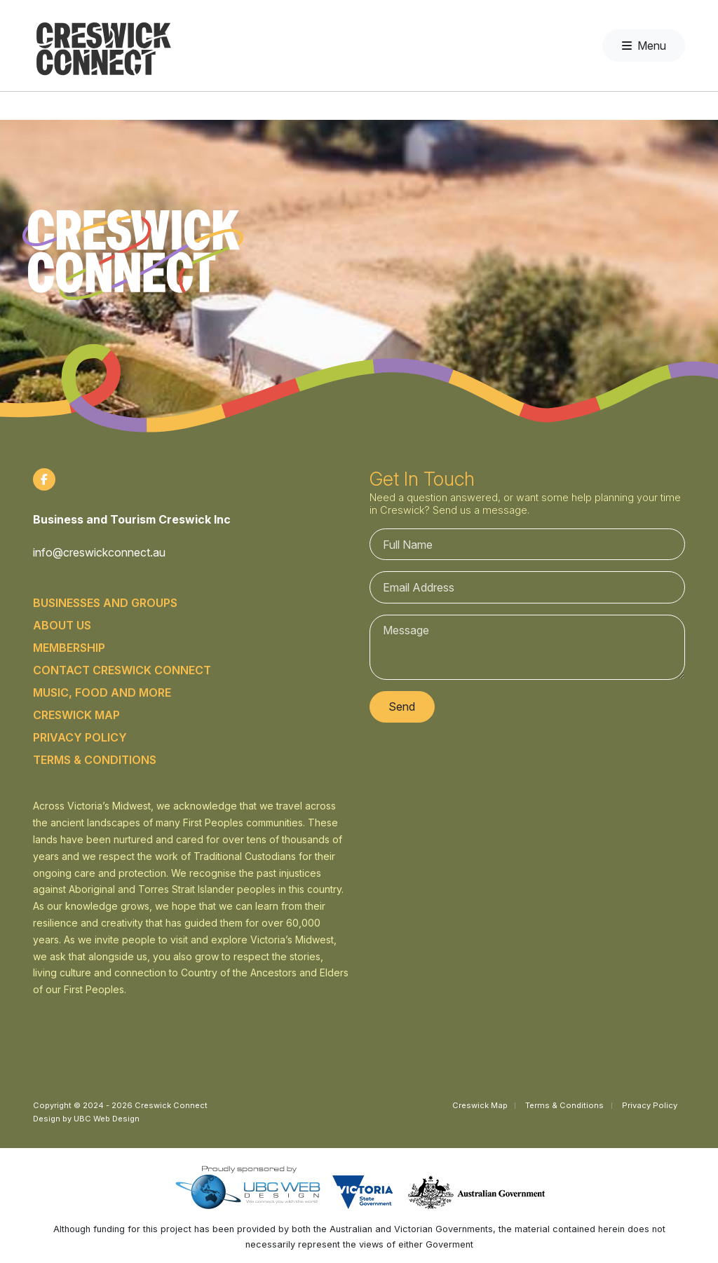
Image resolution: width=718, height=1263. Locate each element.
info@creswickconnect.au (99, 552)
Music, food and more (102, 692)
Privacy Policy (80, 737)
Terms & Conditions (94, 760)
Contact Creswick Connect (122, 670)
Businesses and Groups (105, 603)
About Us (62, 625)
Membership (69, 648)
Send (401, 706)
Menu (644, 46)
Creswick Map (76, 715)
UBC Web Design (107, 1119)
